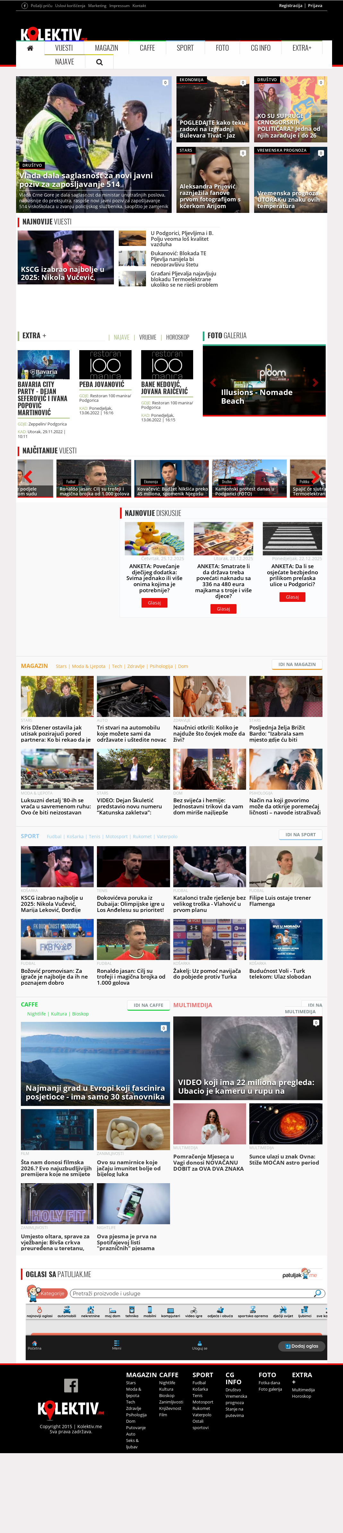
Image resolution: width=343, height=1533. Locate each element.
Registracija (291, 85)
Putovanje (136, 1507)
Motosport (117, 916)
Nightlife (36, 1094)
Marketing (97, 85)
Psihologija (161, 746)
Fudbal (54, 916)
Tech (117, 746)
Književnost (170, 1488)
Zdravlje (136, 746)
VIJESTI (64, 127)
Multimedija (303, 1469)
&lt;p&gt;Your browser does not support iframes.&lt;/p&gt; (176, 1401)
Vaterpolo (167, 916)
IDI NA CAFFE (148, 1085)
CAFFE (147, 127)
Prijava (315, 85)
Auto (130, 1514)
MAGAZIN (106, 127)
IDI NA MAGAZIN (297, 744)
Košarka (75, 916)
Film (163, 1494)
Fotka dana (269, 1462)
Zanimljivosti (171, 1482)
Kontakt (139, 85)
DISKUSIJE (153, 593)
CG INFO (261, 127)
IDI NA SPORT (301, 914)
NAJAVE (64, 141)
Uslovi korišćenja (70, 85)
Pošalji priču (41, 85)
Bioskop (80, 1094)
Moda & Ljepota (89, 746)
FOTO (222, 127)
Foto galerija (270, 1469)
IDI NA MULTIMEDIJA (303, 1088)
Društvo (233, 1469)
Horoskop (301, 1476)
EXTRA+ (302, 127)
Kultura (59, 1094)
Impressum (119, 85)
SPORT (185, 127)
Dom (183, 746)
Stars (61, 746)
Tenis (94, 916)
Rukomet (142, 916)
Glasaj (154, 682)
